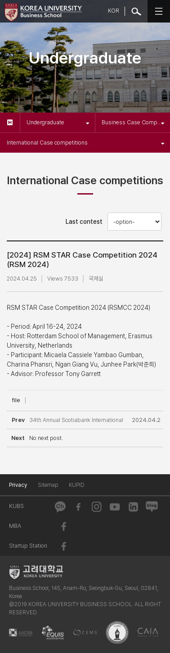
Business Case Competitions (136, 122)
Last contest (84, 221)
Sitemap (48, 485)
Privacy (18, 485)
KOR (113, 11)
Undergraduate (58, 122)
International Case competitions (86, 142)
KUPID (77, 485)
